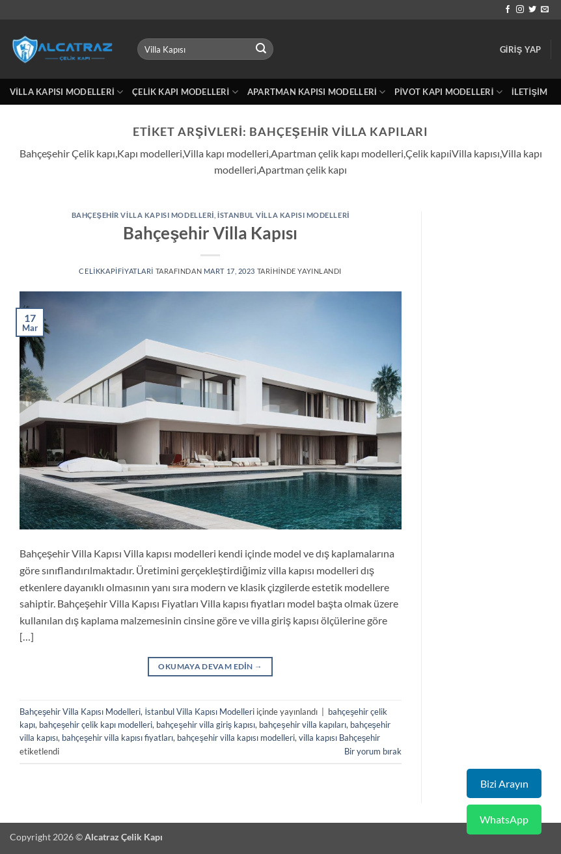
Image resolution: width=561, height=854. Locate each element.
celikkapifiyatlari (116, 271)
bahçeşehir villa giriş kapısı (205, 724)
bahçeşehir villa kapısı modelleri (235, 737)
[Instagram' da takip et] (520, 9)
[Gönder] (261, 49)
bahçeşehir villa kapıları (302, 724)
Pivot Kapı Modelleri (448, 92)
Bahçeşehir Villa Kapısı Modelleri (143, 215)
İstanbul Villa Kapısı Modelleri (283, 215)
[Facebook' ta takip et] (508, 9)
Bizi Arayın (504, 783)
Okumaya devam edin (210, 666)
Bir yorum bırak (373, 751)
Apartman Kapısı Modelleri (316, 92)
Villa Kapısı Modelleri (66, 92)
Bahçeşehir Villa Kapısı (210, 233)
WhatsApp (504, 819)
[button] (520, 49)
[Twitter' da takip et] (532, 9)
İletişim (529, 92)
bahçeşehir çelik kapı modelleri (95, 724)
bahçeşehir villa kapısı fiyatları (117, 737)
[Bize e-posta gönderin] (545, 9)
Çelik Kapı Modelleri (185, 92)
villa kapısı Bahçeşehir (339, 737)
